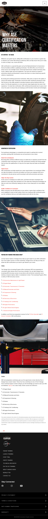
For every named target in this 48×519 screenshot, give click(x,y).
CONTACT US (6, 475)
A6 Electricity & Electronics (9, 298)
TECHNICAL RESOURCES (9, 463)
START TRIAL (6, 457)
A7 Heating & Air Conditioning (10, 301)
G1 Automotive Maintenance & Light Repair (13, 280)
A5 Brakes (5, 295)
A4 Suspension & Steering (9, 292)
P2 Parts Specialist (34, 314)
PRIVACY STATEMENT (8, 495)
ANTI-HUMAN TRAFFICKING (10, 506)
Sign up (10, 385)
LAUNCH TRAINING (8, 454)
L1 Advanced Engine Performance (11, 310)
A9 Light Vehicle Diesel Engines (10, 307)
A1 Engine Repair (6, 283)
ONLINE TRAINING (8, 451)
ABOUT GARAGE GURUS (9, 469)
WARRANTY (5, 512)
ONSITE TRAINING (8, 460)
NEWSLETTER (6, 472)
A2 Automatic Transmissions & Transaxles (13, 286)
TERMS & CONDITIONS (9, 500)
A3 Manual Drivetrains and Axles (10, 289)
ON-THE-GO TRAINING (9, 466)
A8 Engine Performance (8, 304)
